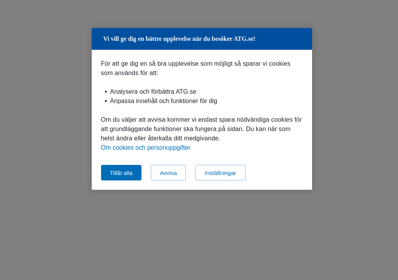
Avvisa (168, 173)
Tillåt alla (121, 173)
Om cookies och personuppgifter (145, 147)
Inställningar (220, 173)
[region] (202, 109)
